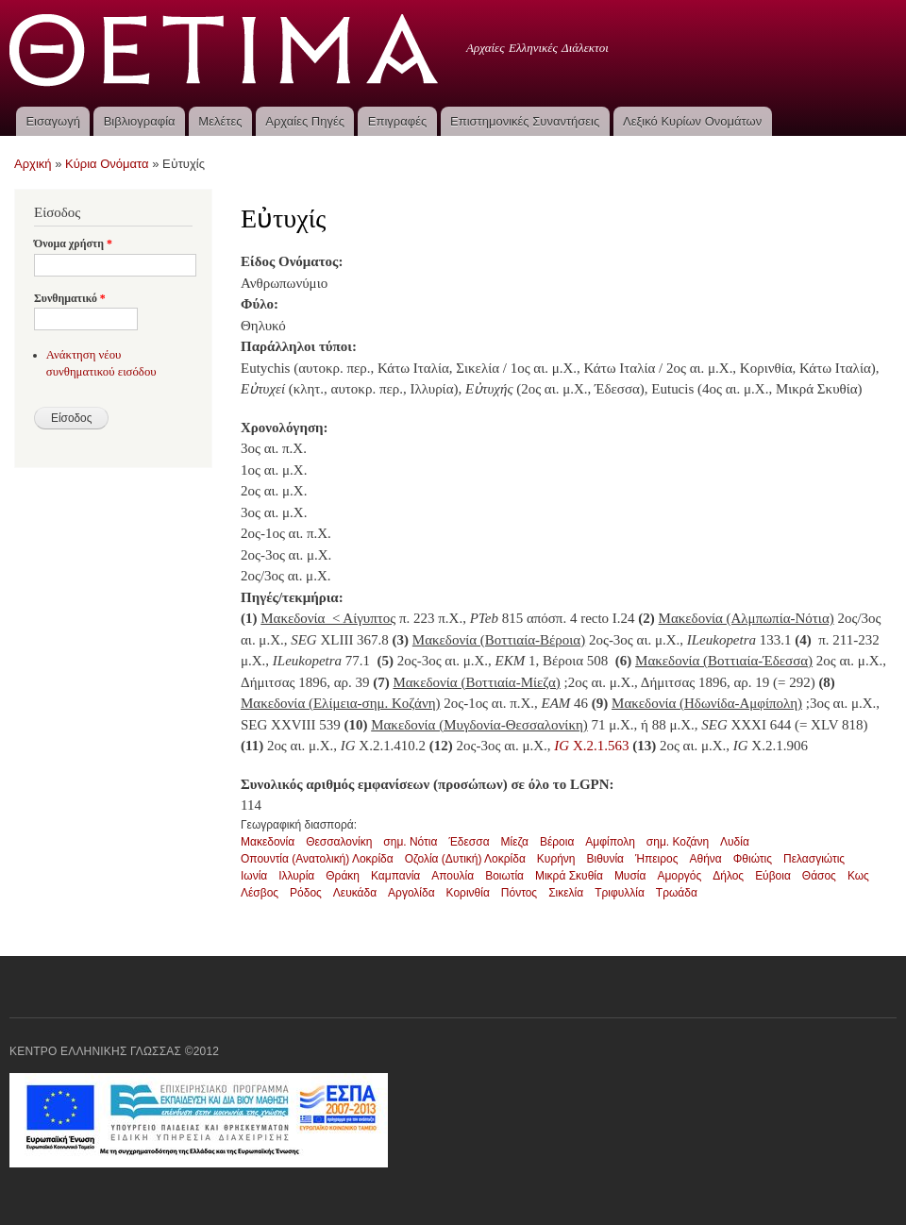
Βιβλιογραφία (140, 121)
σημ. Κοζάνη (677, 841)
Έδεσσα (468, 841)
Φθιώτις (752, 858)
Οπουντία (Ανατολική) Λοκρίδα (317, 858)
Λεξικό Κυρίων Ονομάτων (692, 121)
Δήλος (728, 875)
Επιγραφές (397, 121)
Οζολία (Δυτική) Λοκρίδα (465, 858)
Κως (858, 875)
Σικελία (565, 892)
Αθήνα (706, 858)
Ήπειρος (657, 858)
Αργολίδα (411, 892)
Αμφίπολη (610, 841)
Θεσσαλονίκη (339, 841)
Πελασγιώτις (814, 858)
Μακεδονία (267, 841)
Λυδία (734, 841)
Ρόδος (306, 892)
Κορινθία (468, 892)
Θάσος (819, 875)
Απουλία (452, 875)
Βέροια (557, 841)
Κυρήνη (556, 858)
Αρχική (33, 164)
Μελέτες (220, 121)
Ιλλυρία (296, 875)
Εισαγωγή (52, 121)
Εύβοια (773, 875)
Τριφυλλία (620, 892)
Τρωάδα (676, 892)
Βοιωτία (504, 875)
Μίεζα (514, 841)
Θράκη (343, 875)
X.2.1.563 (591, 745)
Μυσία (630, 875)
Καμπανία (395, 875)
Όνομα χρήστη (73, 243)
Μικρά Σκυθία (569, 875)
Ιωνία (254, 875)
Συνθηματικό (70, 298)
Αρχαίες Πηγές (304, 121)
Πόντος (519, 892)
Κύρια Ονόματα (107, 164)
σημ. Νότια (410, 841)
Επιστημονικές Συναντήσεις (524, 121)
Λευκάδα (355, 892)
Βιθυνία (605, 858)
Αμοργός (679, 875)
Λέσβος (259, 892)
